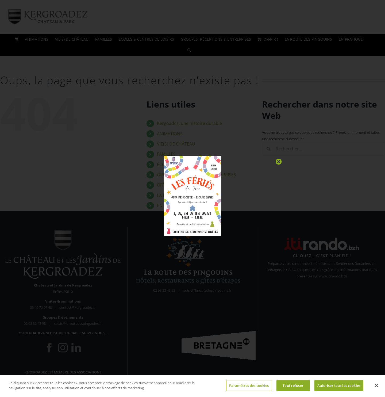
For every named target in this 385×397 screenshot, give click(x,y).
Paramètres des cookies (249, 387)
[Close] (278, 161)
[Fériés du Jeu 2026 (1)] (192, 157)
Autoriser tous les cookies (338, 387)
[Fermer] (376, 387)
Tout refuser (293, 387)
